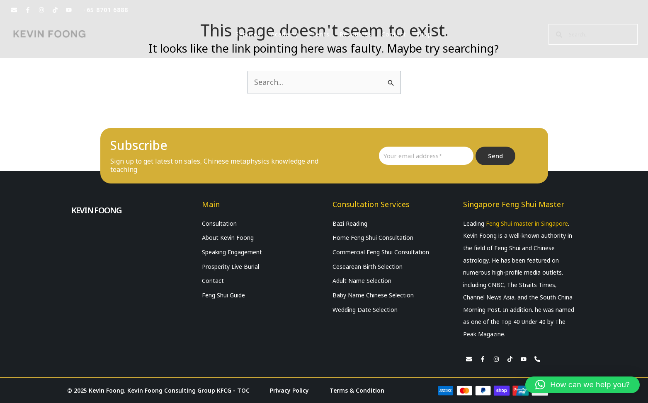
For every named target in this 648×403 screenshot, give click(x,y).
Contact (393, 34)
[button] (582, 384)
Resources (355, 34)
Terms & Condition (357, 390)
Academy (285, 34)
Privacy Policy (289, 390)
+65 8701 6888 (105, 10)
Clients (319, 34)
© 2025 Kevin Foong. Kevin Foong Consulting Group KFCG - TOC (158, 390)
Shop (424, 34)
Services (248, 34)
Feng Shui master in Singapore (527, 223)
